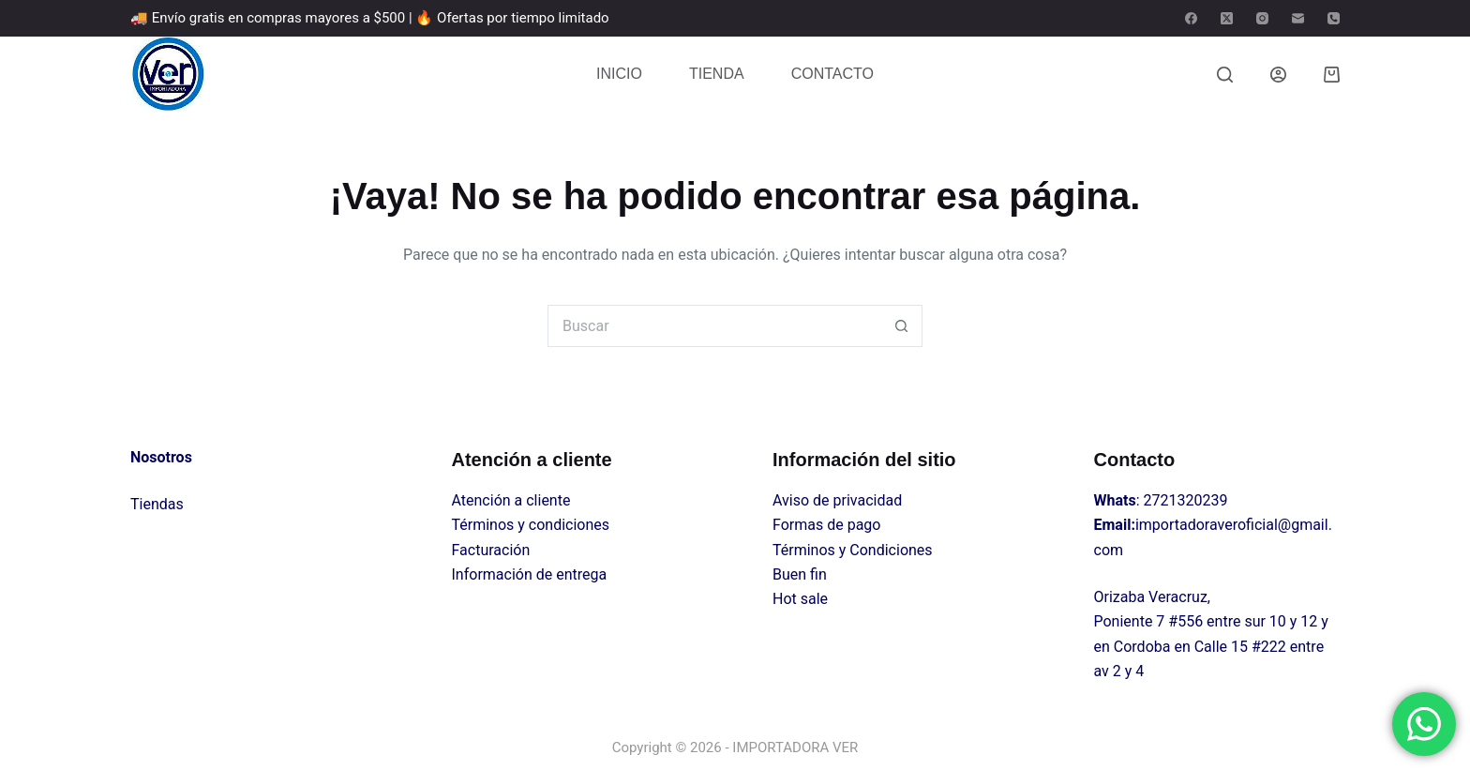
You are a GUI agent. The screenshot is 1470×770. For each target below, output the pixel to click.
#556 (1185, 621)
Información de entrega (530, 574)
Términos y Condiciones (852, 550)
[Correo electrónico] (1298, 18)
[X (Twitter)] (1227, 18)
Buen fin (799, 574)
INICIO (619, 74)
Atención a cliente (511, 500)
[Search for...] (714, 326)
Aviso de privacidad (837, 500)
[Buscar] (1225, 75)
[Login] (1278, 75)
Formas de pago (826, 525)
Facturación (491, 550)
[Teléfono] (1334, 18)
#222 (1269, 647)
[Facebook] (1191, 18)
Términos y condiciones (531, 525)
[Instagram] (1262, 18)
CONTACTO (832, 74)
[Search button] (901, 326)
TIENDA (716, 74)
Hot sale (800, 599)
